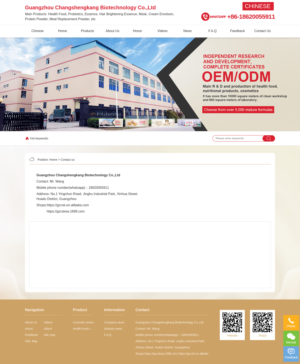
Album (48, 328)
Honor (137, 31)
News (187, 31)
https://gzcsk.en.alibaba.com (68, 205)
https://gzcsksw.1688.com (66, 211)
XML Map (31, 341)
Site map (49, 335)
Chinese (258, 6)
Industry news (113, 328)
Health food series (83, 328)
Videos (163, 31)
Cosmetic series (83, 322)
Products (87, 31)
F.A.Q (212, 31)
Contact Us (262, 31)
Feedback (237, 31)
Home (62, 31)
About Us (112, 31)
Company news (114, 322)
